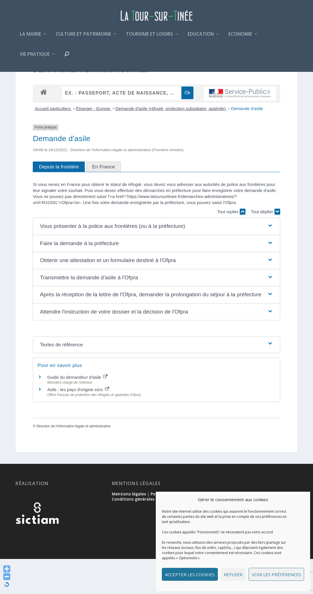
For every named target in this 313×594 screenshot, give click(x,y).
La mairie (30, 38)
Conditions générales (133, 534)
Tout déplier (265, 247)
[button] (156, 261)
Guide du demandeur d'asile (77, 412)
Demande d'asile (247, 143)
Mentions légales (129, 529)
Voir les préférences (276, 574)
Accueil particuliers (53, 143)
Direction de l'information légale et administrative (74, 461)
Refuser (233, 574)
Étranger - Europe (93, 143)
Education (201, 38)
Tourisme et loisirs (149, 38)
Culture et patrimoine (83, 38)
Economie (240, 38)
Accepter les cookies (190, 574)
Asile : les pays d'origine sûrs (78, 424)
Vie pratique (35, 58)
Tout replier (231, 247)
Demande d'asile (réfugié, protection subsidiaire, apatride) (171, 143)
